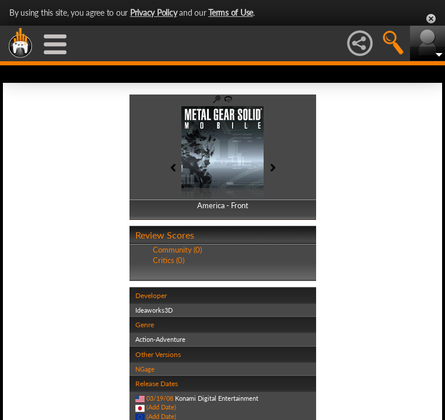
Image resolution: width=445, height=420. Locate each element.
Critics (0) (168, 260)
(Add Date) (161, 407)
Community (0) (177, 249)
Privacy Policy (153, 13)
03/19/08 (159, 398)
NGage (145, 369)
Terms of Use (230, 13)
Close (431, 18)
